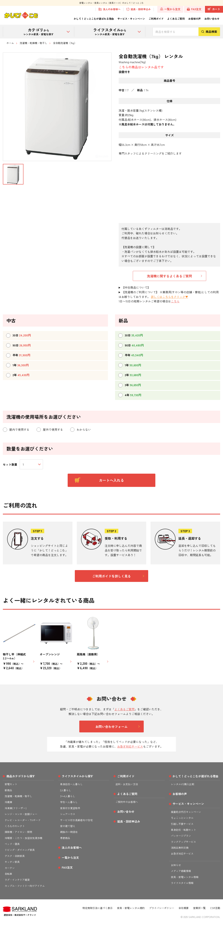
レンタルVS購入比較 (182, 784)
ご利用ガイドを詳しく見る (111, 576)
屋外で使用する (50, 429)
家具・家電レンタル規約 (131, 908)
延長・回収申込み (138, 9)
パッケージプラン (181, 835)
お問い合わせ (211, 18)
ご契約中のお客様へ (126, 802)
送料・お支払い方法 (126, 784)
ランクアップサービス (183, 842)
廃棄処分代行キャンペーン (186, 812)
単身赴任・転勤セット (183, 830)
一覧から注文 (170, 9)
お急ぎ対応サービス (130, 746)
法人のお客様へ (109, 9)
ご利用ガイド (156, 18)
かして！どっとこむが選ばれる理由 (94, 18)
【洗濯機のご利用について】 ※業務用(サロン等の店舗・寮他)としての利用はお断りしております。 (169, 294)
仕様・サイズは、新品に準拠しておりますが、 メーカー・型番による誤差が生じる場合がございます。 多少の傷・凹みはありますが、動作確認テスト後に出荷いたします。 (169, 287)
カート (214, 9)
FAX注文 (194, 9)
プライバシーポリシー (161, 908)
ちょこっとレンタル (182, 818)
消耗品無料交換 (179, 847)
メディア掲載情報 (181, 871)
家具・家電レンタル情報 (184, 877)
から (38, 31)
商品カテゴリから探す (20, 776)
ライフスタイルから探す (77, 776)
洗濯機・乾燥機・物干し (33, 43)
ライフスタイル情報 (182, 883)
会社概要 (184, 908)
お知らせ (176, 865)
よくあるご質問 (176, 18)
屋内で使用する (16, 429)
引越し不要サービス (182, 824)
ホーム (10, 43)
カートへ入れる (99, 480)
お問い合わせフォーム (111, 726)
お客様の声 (194, 18)
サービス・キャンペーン (131, 18)
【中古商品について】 (136, 287)
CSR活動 (215, 908)
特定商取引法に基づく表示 (98, 908)
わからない (80, 429)
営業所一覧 (199, 908)
